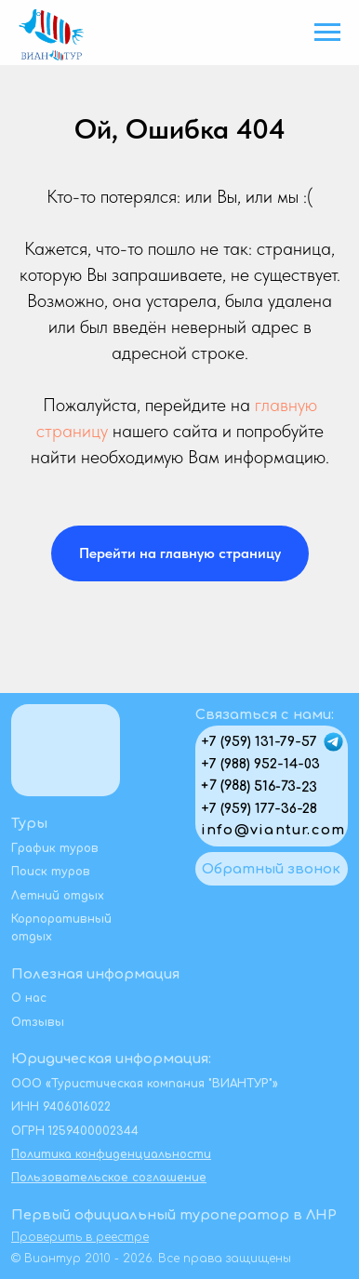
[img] (333, 742)
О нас (29, 998)
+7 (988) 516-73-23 (259, 786)
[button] (271, 869)
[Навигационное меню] (327, 32)
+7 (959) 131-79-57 (259, 741)
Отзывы (37, 1022)
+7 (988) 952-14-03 (260, 763)
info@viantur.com (273, 829)
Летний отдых (57, 895)
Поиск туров (50, 871)
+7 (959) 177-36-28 (259, 808)
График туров (55, 848)
